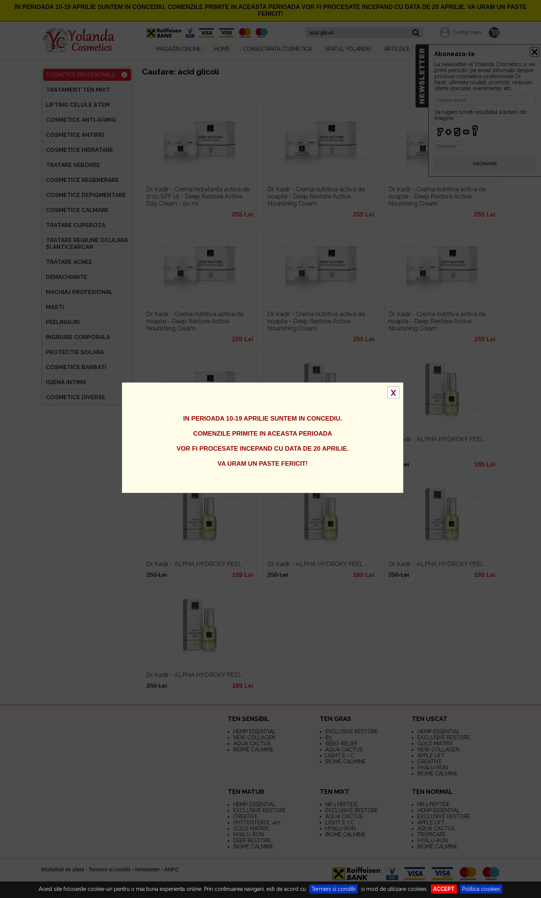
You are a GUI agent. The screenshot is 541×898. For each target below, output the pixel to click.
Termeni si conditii (333, 889)
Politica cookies (481, 889)
